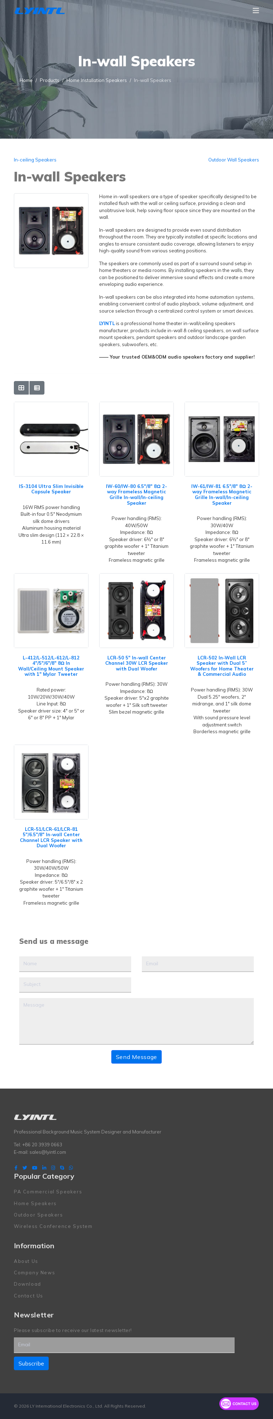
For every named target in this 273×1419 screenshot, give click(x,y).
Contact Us (28, 1296)
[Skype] (62, 1168)
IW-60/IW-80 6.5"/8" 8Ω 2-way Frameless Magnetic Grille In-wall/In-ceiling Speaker (136, 494)
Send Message (136, 1056)
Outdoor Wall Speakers (233, 160)
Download (27, 1284)
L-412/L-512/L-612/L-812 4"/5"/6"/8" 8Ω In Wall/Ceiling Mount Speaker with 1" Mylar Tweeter (51, 666)
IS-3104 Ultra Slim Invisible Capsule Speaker (51, 489)
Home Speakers (35, 1203)
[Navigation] (256, 10)
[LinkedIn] (44, 1168)
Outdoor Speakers (38, 1215)
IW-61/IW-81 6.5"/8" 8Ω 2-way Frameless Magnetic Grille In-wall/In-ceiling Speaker (221, 494)
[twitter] (24, 1168)
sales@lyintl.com (48, 1152)
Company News (34, 1272)
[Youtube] (34, 1168)
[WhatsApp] (71, 1168)
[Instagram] (53, 1168)
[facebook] (16, 1168)
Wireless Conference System (53, 1226)
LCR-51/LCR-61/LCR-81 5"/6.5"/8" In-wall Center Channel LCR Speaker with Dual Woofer (51, 837)
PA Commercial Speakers (48, 1191)
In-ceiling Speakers (35, 160)
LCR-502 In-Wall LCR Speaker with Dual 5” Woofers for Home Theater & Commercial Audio (222, 666)
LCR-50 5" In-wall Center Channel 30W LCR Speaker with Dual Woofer (136, 663)
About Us (26, 1261)
